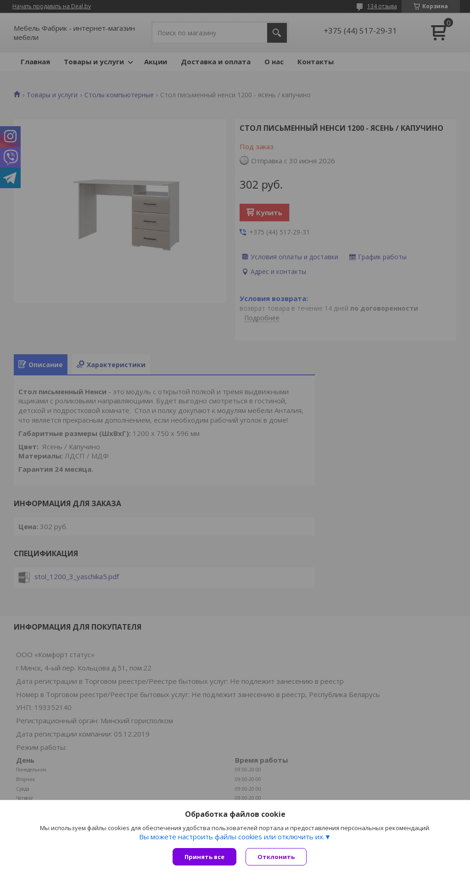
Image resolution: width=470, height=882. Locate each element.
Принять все (204, 857)
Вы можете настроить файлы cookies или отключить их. (232, 836)
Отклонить (276, 857)
